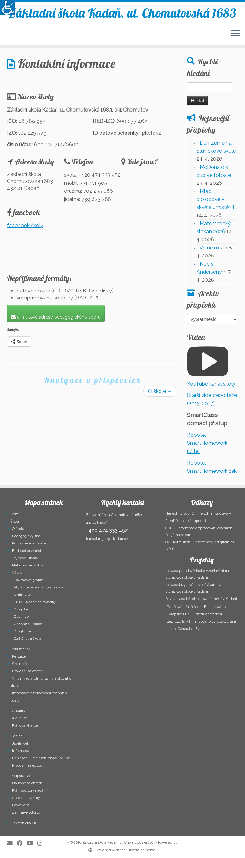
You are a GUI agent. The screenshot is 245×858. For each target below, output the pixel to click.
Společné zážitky (26, 798)
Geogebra (21, 609)
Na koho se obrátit (27, 783)
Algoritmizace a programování (39, 587)
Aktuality (18, 711)
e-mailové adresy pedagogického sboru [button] (55, 317)
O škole (160, 391)
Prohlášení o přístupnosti (185, 521)
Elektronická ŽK (23, 823)
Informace (20, 751)
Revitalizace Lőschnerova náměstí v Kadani (201, 599)
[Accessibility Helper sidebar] (7, 7)
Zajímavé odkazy (26, 813)
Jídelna (17, 736)
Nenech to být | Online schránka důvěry (198, 513)
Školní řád (20, 664)
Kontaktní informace (29, 543)
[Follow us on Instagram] (41, 843)
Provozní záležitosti (28, 671)
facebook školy (25, 225)
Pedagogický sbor (26, 536)
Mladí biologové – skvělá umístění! (215, 199)
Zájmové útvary (25, 558)
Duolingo (21, 617)
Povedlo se (21, 805)
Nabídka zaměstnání (29, 565)
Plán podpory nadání (29, 791)
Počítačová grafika (29, 580)
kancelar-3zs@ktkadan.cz (107, 539)
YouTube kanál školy (211, 384)
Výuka (17, 573)
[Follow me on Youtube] (32, 843)
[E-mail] (12, 843)
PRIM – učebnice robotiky (35, 602)
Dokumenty (20, 649)
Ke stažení (20, 656)
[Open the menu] (235, 34)
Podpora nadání (24, 776)
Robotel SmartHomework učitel (207, 443)
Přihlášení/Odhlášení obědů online (41, 758)
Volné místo (213, 248)
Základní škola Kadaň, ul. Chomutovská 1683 (122, 12)
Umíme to (22, 595)
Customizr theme (141, 850)
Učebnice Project (28, 624)
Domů (16, 514)
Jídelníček (20, 743)
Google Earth (24, 631)
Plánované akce (25, 726)
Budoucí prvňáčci (26, 551)
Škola (15, 521)
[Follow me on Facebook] (22, 843)
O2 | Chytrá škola (27, 639)
